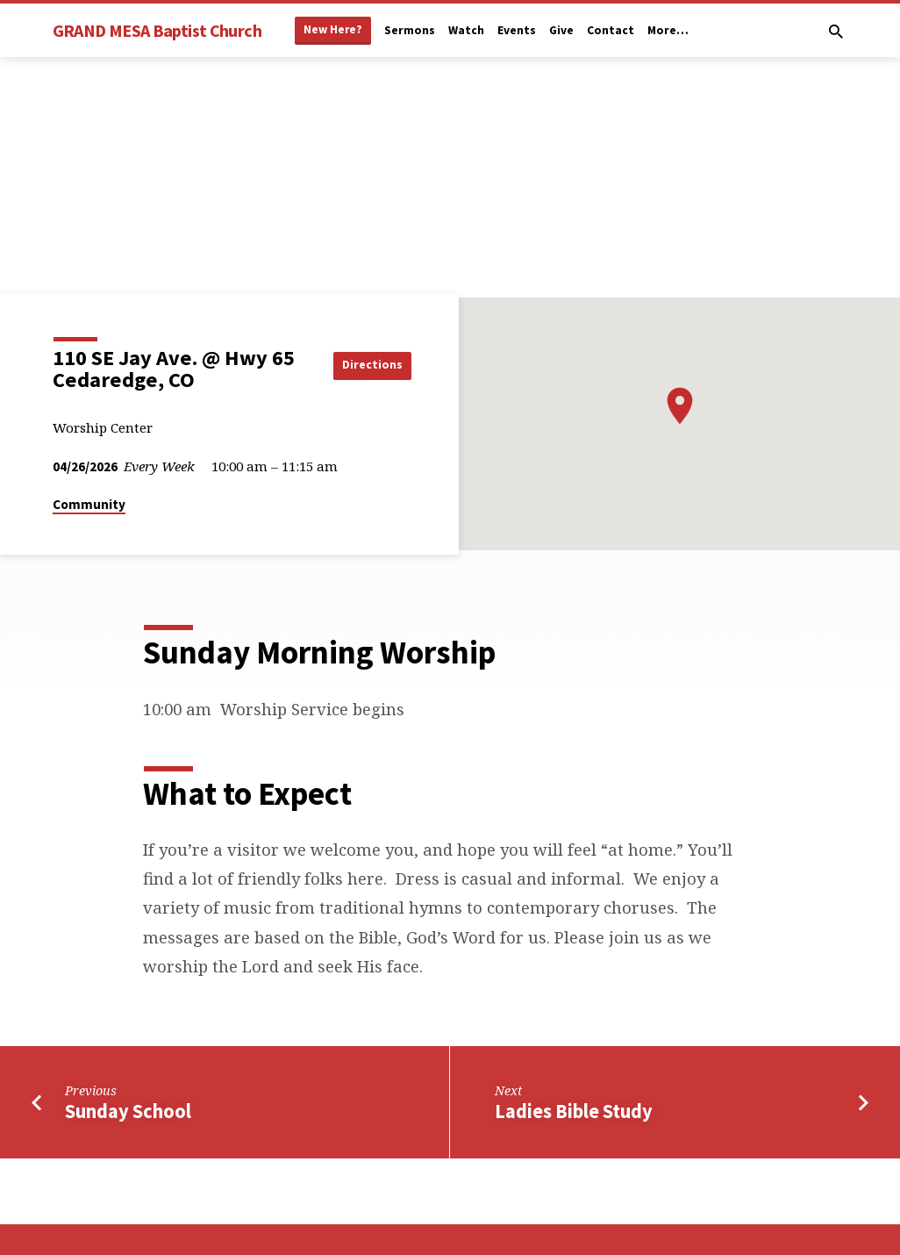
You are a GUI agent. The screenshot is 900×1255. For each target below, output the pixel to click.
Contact (610, 30)
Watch (466, 30)
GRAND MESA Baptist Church (157, 30)
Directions (367, 365)
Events (516, 30)
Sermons (409, 30)
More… (668, 30)
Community (89, 504)
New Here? (333, 29)
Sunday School (128, 1111)
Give (561, 30)
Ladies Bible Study (574, 1111)
